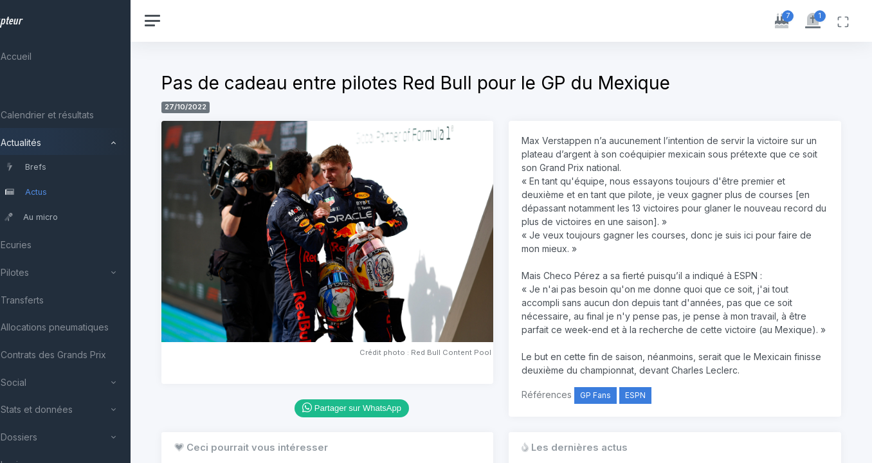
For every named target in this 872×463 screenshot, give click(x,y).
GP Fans (615, 408)
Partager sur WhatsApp (381, 394)
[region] (85, 231)
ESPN (655, 408)
